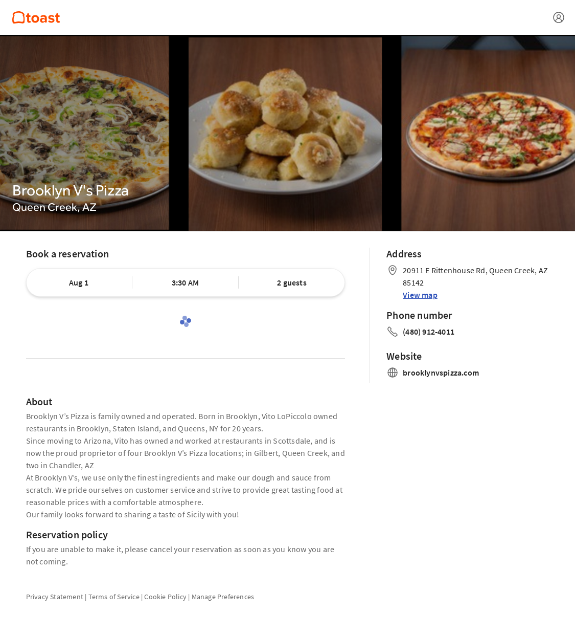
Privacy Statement (54, 596)
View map (420, 295)
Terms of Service (114, 596)
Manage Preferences (223, 596)
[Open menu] (558, 17)
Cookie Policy (165, 596)
